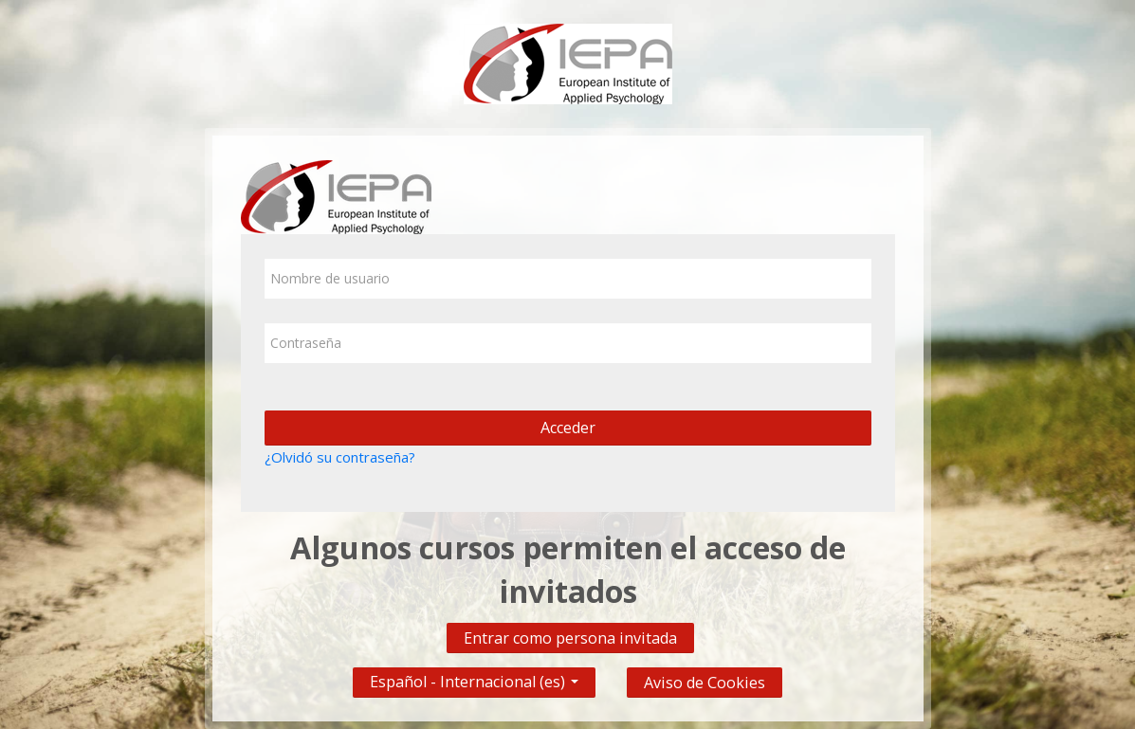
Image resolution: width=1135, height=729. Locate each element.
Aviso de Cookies (704, 682)
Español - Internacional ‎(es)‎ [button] (474, 677)
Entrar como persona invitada (570, 638)
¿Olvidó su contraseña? (340, 456)
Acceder (567, 427)
